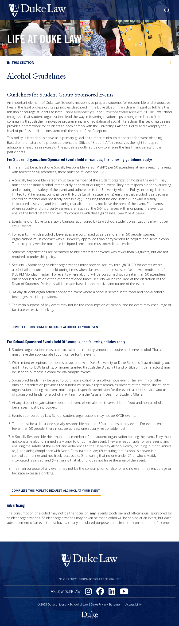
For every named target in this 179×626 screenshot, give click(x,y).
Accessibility (133, 602)
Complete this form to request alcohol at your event (55, 326)
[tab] (89, 62)
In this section (20, 62)
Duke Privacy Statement (106, 602)
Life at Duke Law (44, 41)
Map (118, 576)
